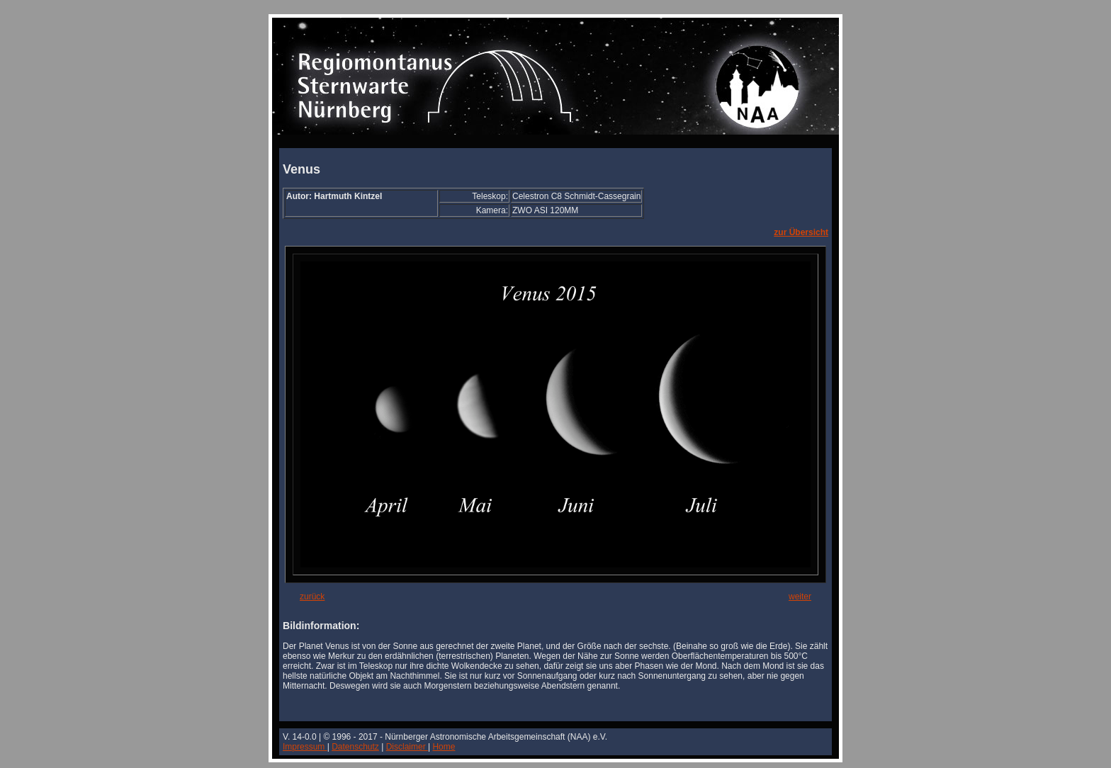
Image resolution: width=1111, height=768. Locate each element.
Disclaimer (407, 747)
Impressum (305, 747)
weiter (800, 597)
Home (443, 747)
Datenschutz (355, 747)
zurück (312, 597)
